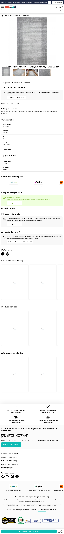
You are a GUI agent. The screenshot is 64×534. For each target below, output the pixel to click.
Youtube (17, 476)
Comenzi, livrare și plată (10, 454)
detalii (24, 2)
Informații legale (7, 468)
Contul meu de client (9, 457)
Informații (4, 103)
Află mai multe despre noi (10, 464)
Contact (49, 2)
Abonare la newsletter (17, 97)
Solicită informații (14, 242)
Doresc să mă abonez (11, 444)
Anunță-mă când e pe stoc (29, 531)
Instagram (7, 476)
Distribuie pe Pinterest (7, 254)
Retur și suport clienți (9, 461)
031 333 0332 (58, 2)
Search (61, 10)
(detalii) (39, 220)
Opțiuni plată (14, 103)
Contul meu (52, 6)
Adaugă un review (14, 203)
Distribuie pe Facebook (2, 254)
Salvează (60, 532)
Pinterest (12, 476)
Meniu (2, 7)
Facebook (3, 476)
